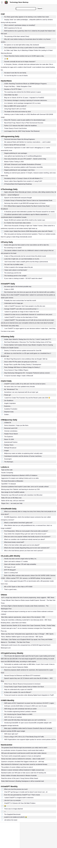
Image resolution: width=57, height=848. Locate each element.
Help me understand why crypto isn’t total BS (18, 689)
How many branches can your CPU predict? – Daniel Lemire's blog (25, 159)
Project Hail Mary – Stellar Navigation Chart (17, 86)
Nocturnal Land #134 (10, 428)
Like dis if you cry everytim (12, 800)
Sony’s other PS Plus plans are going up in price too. (20, 362)
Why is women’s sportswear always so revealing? (19, 25)
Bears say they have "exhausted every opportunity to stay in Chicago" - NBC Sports (27, 634)
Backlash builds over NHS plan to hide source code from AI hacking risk (23, 773)
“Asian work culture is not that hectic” (15, 270)
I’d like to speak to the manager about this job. (18, 267)
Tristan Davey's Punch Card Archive (15, 128)
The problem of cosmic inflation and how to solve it (17, 767)
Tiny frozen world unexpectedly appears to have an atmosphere (21, 756)
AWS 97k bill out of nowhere (13, 717)
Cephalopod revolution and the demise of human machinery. (23, 456)
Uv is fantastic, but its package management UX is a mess (22, 103)
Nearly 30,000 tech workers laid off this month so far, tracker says (24, 220)
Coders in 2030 (9, 289)
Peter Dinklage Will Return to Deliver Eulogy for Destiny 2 (22, 367)
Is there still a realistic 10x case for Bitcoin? (17, 692)
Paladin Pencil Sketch (11, 434)
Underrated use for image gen (13, 303)
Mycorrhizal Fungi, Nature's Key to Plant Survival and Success (23, 123)
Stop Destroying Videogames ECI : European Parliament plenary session (27, 373)
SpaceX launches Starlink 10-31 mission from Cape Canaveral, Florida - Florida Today (28, 625)
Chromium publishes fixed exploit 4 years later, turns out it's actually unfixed (24, 486)
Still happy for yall (9, 567)
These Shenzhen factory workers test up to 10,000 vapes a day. (24, 56)
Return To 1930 (9, 439)
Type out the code (6, 470)
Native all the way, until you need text (12, 500)
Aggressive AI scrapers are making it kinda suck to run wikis (20, 478)
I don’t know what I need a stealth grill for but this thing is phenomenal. (26, 261)
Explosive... (7, 406)
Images (6, 450)
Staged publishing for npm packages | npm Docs (19, 170)
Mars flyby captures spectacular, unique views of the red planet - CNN (23, 617)
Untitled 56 (7, 422)
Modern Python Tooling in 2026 (14, 161)
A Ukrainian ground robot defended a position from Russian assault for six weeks (29, 211)
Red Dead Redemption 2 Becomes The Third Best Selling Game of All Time (27, 342)
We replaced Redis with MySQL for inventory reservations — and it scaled (27, 142)
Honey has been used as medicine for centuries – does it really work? (23, 759)
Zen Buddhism (8, 400)
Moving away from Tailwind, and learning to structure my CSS (20, 489)
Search (40, 8)
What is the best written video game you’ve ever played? (21, 545)
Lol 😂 (6, 59)
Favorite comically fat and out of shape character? (19, 61)
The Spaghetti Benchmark (12, 814)
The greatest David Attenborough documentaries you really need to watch (24, 747)
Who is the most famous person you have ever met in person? (23, 550)
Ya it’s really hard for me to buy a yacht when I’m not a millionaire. (24, 47)
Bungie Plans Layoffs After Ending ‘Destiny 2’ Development (22, 364)
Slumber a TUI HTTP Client (12, 89)
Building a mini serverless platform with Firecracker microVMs (23, 167)
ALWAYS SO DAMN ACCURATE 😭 (15, 817)
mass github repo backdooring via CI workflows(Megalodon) (23, 156)
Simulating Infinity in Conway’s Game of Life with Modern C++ (23, 178)
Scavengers (8, 459)
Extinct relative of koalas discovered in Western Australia (19, 775)
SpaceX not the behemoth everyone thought (18, 197)
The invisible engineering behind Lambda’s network (20, 711)
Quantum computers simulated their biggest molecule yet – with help (22, 761)
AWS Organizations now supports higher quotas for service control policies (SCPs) (30, 739)
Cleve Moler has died (11, 95)
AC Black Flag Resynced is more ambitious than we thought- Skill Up (25, 359)
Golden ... (7, 414)
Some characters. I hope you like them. (16, 425)
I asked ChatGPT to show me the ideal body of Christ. (21, 317)
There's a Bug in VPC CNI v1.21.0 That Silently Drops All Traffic (24, 737)
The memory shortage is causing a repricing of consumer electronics (25, 100)
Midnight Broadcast (10, 448)
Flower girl (7, 395)
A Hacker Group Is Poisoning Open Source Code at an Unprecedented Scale (28, 200)
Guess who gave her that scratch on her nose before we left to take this (26, 245)
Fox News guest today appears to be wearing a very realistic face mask (26, 17)
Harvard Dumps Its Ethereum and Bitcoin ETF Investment (22, 675)
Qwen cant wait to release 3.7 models (16, 561)
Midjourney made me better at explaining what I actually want (23, 453)
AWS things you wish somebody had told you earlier (20, 709)
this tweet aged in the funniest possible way (17, 286)
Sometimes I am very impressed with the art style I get (21, 392)
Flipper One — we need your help (11, 503)
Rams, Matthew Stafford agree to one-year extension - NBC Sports (22, 636)
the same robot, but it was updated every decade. (19, 386)
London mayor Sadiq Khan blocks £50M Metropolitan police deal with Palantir (28, 231)
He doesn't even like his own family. (15, 73)
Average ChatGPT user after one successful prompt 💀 (21, 309)
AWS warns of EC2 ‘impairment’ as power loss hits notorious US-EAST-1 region (29, 703)
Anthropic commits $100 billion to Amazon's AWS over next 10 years (25, 706)
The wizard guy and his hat (12, 273)
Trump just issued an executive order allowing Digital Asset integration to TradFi (29, 695)
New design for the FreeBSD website (12, 492)
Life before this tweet (10, 820)
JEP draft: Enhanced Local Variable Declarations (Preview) (22, 164)
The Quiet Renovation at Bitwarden (12, 481)
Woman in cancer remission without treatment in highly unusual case (22, 770)
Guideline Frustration (10, 409)
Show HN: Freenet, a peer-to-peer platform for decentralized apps (24, 120)
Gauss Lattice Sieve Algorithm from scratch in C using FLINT (23, 181)
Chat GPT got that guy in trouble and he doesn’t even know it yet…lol (25, 792)
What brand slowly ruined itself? (14, 542)
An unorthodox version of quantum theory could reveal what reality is (22, 750)
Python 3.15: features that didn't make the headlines (20, 125)
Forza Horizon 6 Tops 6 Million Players (16, 370)
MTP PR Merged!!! (10, 570)
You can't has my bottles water (13, 264)
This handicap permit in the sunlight (15, 275)
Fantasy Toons (8, 445)
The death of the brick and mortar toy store (17, 111)
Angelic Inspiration (10, 403)
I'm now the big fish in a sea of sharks (16, 75)
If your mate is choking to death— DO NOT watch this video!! (23, 278)
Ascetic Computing (7, 472)
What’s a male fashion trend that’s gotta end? (18, 522)
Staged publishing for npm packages (15, 153)
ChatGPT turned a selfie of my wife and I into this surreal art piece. (25, 384)
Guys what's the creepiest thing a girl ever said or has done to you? (25, 534)
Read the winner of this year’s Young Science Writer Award (19, 778)
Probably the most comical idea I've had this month (20, 300)
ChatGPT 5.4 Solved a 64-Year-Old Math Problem (19, 803)
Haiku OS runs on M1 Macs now (11, 498)
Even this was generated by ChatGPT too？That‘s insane (22, 795)
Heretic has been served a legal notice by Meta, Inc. (20, 558)
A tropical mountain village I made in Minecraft (18, 375)
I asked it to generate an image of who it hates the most (21, 311)
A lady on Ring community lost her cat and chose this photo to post (25, 256)
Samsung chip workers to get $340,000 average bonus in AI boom (24, 203)
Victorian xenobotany (10, 431)
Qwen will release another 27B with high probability (20, 564)
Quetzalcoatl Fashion (11, 442)
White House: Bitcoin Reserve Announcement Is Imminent (22, 684)
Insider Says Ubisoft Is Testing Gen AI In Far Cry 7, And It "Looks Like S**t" (27, 339)
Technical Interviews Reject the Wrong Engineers (19, 139)
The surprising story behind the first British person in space (22, 92)
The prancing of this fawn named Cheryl (16, 36)
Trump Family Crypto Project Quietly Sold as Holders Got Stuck (24, 686)
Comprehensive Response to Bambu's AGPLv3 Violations (19, 475)
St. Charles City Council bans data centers (17, 223)
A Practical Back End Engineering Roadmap (18, 184)
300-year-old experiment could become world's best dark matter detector (24, 753)
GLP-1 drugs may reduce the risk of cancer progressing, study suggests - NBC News (27, 597)
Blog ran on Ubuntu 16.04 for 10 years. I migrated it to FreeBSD (24, 97)
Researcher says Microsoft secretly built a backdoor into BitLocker (21, 495)
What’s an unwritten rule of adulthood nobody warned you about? (24, 539)
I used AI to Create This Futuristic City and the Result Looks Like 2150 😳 (27, 398)
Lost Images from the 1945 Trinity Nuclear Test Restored (21, 131)
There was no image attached (13, 809)
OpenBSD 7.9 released (8, 484)
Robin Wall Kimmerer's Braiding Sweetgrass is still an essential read (22, 781)
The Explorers (8, 436)
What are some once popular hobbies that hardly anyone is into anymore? (27, 536)
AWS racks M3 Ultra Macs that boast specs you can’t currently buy (25, 720)
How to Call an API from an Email (14, 145)
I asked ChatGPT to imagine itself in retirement (18, 797)
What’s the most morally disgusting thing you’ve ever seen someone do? (26, 548)
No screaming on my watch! (13, 247)
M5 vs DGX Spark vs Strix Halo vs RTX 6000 (18, 586)
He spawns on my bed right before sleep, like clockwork (21, 45)
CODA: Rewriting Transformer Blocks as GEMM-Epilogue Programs (25, 83)
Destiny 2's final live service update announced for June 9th (22, 350)
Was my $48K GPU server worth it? (15, 106)
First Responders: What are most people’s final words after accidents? (26, 531)
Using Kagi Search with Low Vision (15, 109)
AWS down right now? (11, 734)
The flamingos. (9, 462)
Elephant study (9, 412)
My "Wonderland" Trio (11, 389)
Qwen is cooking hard (11, 572)
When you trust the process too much (16, 789)
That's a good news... (11, 589)
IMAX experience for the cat (13, 28)
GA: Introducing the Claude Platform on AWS (18, 714)
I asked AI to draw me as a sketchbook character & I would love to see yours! (28, 314)
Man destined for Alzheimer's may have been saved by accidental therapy (24, 764)
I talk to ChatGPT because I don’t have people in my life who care (24, 306)
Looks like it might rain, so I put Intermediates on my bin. (21, 259)
